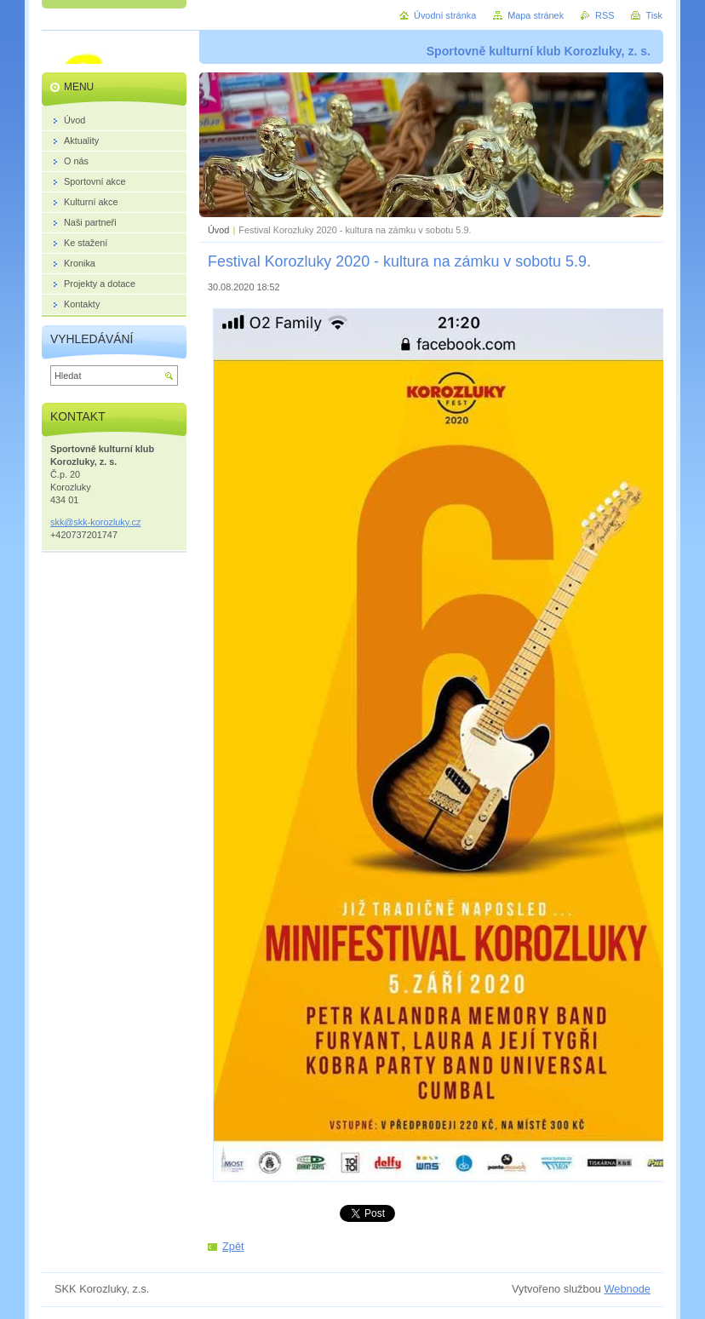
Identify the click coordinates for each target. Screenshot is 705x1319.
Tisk (653, 15)
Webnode (627, 1288)
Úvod (218, 230)
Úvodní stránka (445, 15)
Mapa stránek (535, 15)
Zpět (233, 1246)
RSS (604, 15)
